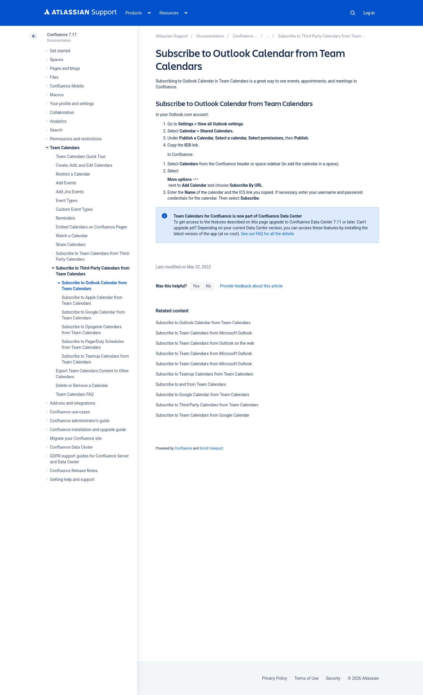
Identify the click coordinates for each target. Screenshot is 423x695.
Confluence (183, 448)
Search (352, 13)
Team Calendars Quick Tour (80, 156)
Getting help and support (72, 479)
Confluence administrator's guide (79, 420)
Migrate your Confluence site (76, 438)
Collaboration (62, 112)
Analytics (58, 121)
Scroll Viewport (211, 448)
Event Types (67, 200)
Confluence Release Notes (74, 470)
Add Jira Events (70, 191)
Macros (57, 94)
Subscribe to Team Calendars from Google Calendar (202, 415)
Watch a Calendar (72, 235)
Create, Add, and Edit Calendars (84, 165)
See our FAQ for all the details (267, 233)
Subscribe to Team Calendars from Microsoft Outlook (204, 333)
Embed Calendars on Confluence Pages (91, 227)
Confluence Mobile (67, 86)
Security (333, 678)
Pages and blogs (65, 68)
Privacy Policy (274, 678)
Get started (60, 50)
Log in (369, 13)
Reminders (65, 218)
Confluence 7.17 (61, 34)
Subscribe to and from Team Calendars (191, 384)
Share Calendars (70, 244)
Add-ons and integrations (72, 403)
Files (54, 77)
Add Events (66, 183)
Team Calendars (65, 147)
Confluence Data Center (71, 447)
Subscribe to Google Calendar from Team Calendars (202, 394)
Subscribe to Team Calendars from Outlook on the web (205, 343)
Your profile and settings (72, 103)
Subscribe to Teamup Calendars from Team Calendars (204, 374)
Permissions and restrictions (76, 139)
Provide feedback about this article (251, 286)
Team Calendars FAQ (75, 394)
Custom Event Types (74, 209)
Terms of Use (306, 678)
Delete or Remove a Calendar (82, 385)
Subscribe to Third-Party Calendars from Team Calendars (207, 405)
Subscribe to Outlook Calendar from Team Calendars (203, 322)
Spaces (56, 59)
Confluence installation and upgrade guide (88, 429)
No (208, 286)
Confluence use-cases (70, 412)
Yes (196, 286)
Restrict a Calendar (73, 174)
